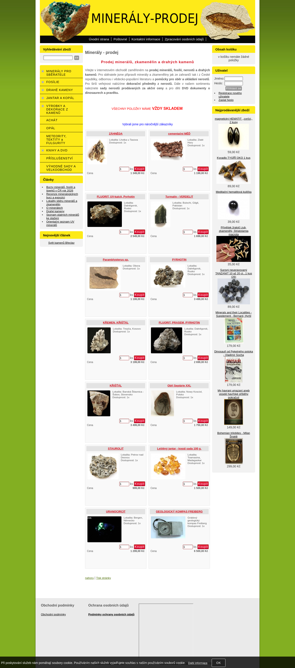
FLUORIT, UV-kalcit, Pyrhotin (116, 196)
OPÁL (50, 128)
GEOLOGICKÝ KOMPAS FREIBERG (179, 511)
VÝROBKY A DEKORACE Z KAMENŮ (57, 109)
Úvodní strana (99, 39)
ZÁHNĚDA (116, 133)
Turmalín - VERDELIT (179, 196)
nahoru (89, 578)
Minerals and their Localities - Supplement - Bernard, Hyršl (234, 314)
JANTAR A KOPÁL (60, 98)
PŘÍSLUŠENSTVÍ (59, 158)
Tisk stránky (103, 578)
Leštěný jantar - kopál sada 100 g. (179, 448)
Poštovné (120, 39)
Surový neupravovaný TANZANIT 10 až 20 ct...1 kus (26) (233, 273)
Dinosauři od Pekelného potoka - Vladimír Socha (233, 353)
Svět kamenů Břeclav (61, 242)
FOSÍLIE (52, 82)
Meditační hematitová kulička (234, 191)
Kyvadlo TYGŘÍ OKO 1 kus (233, 157)
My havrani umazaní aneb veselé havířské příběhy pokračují (234, 394)
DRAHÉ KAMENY (59, 90)
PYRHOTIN (179, 259)
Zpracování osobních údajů (184, 39)
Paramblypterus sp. (116, 259)
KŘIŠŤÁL (116, 385)
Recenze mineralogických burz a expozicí (62, 195)
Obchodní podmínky (53, 614)
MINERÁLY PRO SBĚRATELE (58, 72)
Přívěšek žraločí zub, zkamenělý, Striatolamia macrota (233, 231)
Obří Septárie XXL (179, 385)
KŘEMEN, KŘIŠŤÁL (116, 322)
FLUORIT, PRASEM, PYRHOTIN (179, 322)
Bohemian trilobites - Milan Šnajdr (233, 434)
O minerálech (54, 207)
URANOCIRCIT (115, 511)
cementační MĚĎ (179, 133)
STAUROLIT (116, 448)
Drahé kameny (55, 211)
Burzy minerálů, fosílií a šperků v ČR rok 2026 (60, 188)
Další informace (197, 663)
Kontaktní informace (146, 39)
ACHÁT (51, 120)
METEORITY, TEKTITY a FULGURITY (56, 139)
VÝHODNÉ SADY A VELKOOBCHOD (61, 168)
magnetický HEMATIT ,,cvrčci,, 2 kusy (233, 120)
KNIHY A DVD (57, 150)
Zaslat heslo (226, 100)
